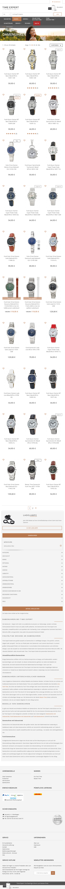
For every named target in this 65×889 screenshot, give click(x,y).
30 (32, 45)
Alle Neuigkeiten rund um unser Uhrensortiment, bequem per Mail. (48, 866)
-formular (14, 853)
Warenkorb (60, 7)
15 (30, 45)
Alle (39, 45)
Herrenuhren (6, 780)
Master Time (43, 697)
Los (57, 14)
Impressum (37, 845)
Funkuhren (5, 778)
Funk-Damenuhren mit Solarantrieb (20, 716)
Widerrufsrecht (6, 853)
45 (34, 45)
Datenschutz (5, 849)
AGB (35, 847)
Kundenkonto (56, 1)
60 (36, 45)
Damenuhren (6, 782)
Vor (36, 508)
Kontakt (4, 847)
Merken (3, 49)
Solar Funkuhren (7, 776)
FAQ (3, 855)
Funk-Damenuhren (39, 716)
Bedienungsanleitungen (9, 851)
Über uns (36, 843)
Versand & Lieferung (8, 845)
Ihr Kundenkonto (7, 843)
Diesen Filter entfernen (60, 547)
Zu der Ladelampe (32, 528)
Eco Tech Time (38, 776)
